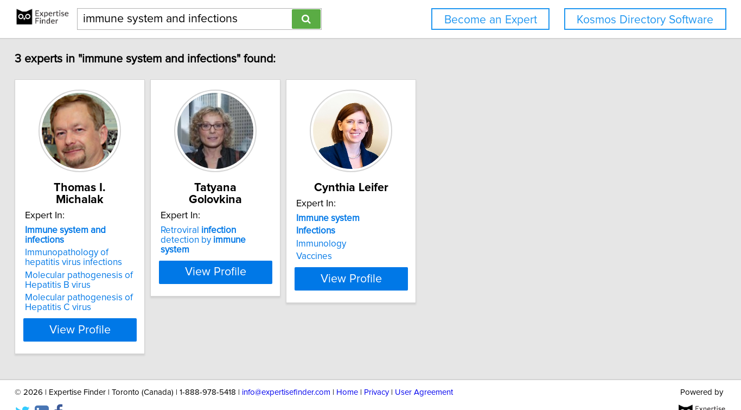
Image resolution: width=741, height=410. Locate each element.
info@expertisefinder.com (286, 371)
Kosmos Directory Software (645, 20)
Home (347, 371)
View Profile (124, 308)
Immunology (406, 244)
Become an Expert (490, 20)
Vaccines (399, 256)
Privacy (376, 371)
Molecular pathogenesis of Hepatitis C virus (109, 281)
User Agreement (424, 371)
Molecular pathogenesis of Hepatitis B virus (109, 258)
